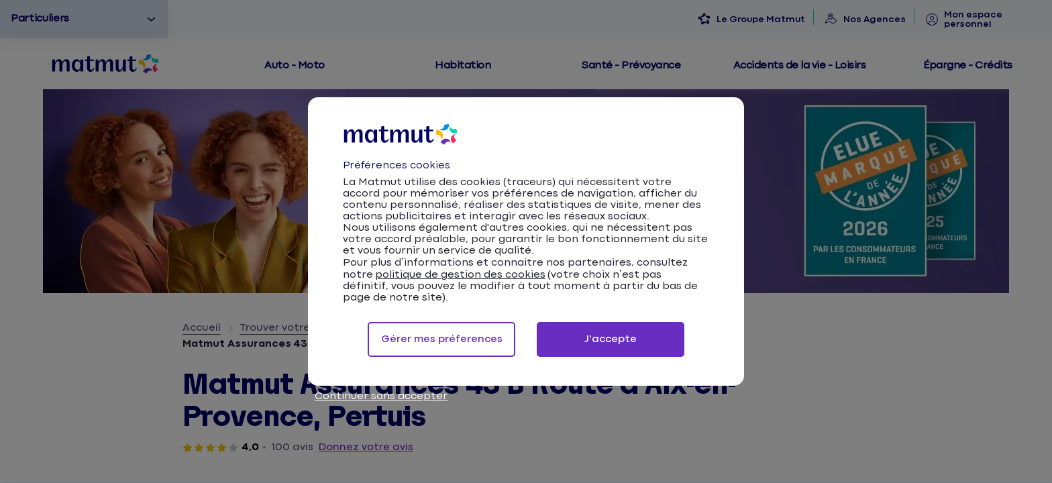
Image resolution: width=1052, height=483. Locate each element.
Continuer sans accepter (381, 396)
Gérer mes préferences (442, 339)
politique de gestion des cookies (460, 274)
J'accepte (610, 339)
